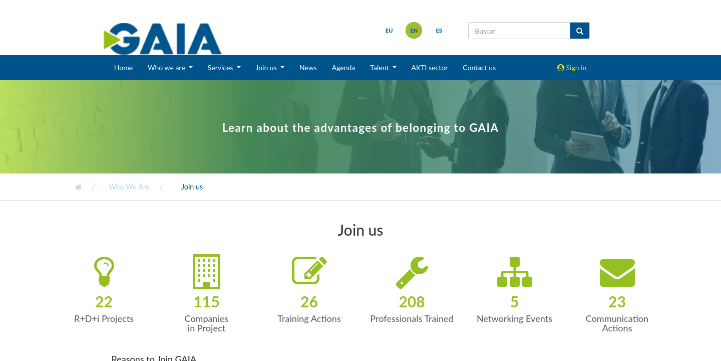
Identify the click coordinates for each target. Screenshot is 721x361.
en (414, 30)
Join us (191, 187)
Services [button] (221, 67)
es (439, 30)
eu (389, 30)
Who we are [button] (167, 67)
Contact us (479, 67)
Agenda (343, 67)
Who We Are (128, 187)
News (308, 67)
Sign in (571, 67)
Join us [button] (267, 67)
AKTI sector (430, 67)
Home (123, 67)
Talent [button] (380, 67)
